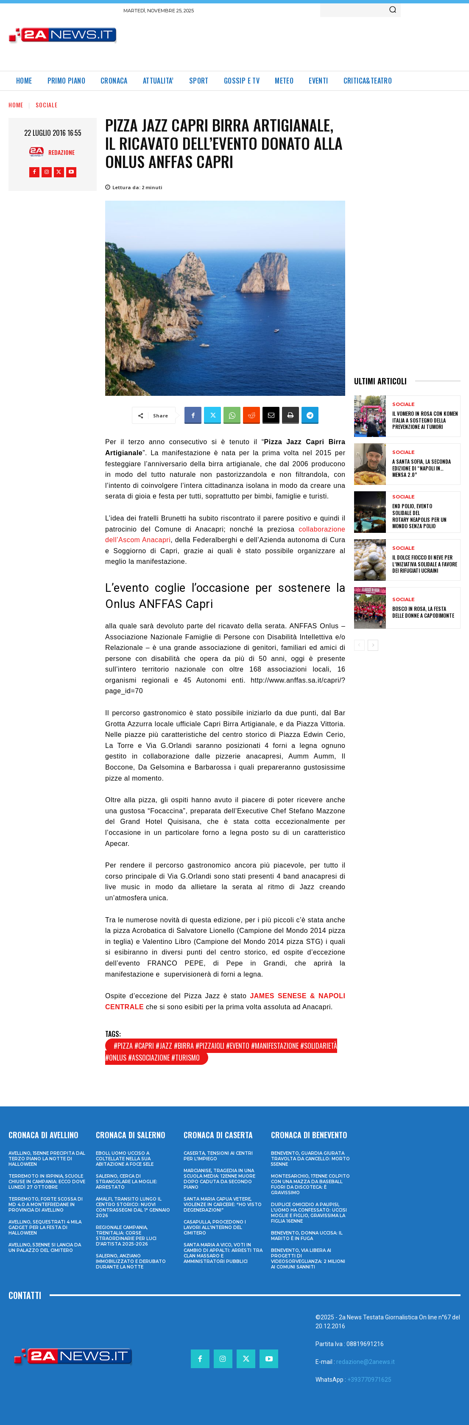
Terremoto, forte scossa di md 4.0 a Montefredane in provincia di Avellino (45, 1204)
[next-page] (373, 645)
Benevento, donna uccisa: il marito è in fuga (307, 1235)
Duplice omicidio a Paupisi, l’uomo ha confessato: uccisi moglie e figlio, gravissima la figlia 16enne (309, 1213)
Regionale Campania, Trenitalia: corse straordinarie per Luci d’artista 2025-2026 (126, 1236)
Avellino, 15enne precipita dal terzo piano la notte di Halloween (46, 1159)
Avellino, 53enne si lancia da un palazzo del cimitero (44, 1247)
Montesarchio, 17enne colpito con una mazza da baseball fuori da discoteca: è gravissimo (310, 1184)
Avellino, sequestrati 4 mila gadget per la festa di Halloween (44, 1227)
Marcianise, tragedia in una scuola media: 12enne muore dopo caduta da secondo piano (219, 1179)
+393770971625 (369, 1379)
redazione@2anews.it (365, 1361)
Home (15, 104)
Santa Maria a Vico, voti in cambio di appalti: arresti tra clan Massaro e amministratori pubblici (223, 1253)
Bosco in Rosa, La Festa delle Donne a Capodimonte (423, 612)
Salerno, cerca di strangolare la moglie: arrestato (126, 1181)
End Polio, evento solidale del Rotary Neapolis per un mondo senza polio (419, 515)
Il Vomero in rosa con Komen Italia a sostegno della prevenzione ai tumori (425, 420)
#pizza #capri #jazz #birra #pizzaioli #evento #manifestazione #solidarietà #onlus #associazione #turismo (221, 1052)
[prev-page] (359, 645)
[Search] (393, 10)
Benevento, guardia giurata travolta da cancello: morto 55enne (310, 1159)
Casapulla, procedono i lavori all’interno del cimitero (215, 1227)
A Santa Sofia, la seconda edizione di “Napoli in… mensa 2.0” (421, 468)
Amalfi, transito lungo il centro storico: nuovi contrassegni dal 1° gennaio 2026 (133, 1207)
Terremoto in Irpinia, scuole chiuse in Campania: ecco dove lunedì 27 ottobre (46, 1181)
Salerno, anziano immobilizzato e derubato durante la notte (131, 1261)
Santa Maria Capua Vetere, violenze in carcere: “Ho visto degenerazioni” (223, 1204)
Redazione (61, 152)
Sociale (47, 104)
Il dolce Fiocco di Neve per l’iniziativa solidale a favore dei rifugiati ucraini (424, 564)
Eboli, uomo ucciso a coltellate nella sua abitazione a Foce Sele (125, 1159)
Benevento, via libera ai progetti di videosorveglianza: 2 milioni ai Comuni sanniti (308, 1259)
